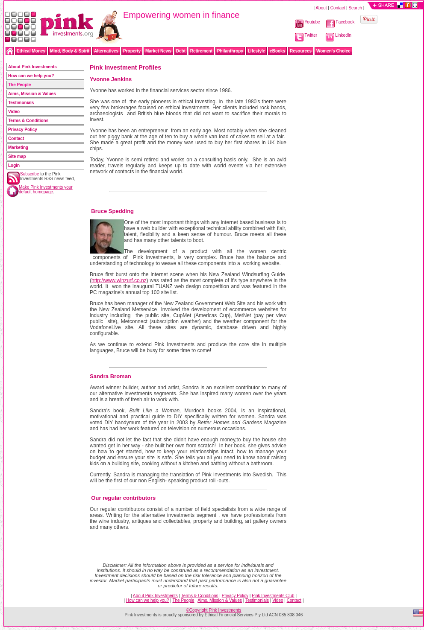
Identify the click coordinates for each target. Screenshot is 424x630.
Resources (301, 51)
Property (132, 51)
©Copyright (213, 610)
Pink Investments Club (273, 595)
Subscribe (29, 174)
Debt (181, 51)
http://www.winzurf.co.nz (119, 280)
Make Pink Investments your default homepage (46, 189)
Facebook (340, 22)
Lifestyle (256, 51)
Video (14, 111)
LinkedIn (339, 35)
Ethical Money (31, 51)
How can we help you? (31, 75)
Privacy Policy (22, 129)
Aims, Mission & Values (32, 93)
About (321, 8)
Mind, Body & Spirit (69, 51)
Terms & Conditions (28, 120)
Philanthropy (230, 51)
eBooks (277, 51)
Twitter (306, 35)
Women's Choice (333, 51)
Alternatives (106, 51)
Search (355, 8)
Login (14, 165)
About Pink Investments (32, 66)
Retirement (201, 51)
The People (183, 600)
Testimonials (21, 102)
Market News (158, 51)
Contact (337, 8)
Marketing (18, 147)
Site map (17, 156)
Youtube (307, 22)
